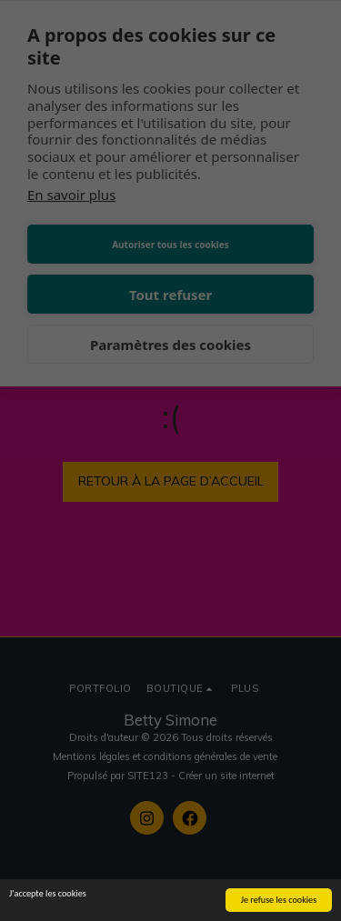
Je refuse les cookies (279, 900)
